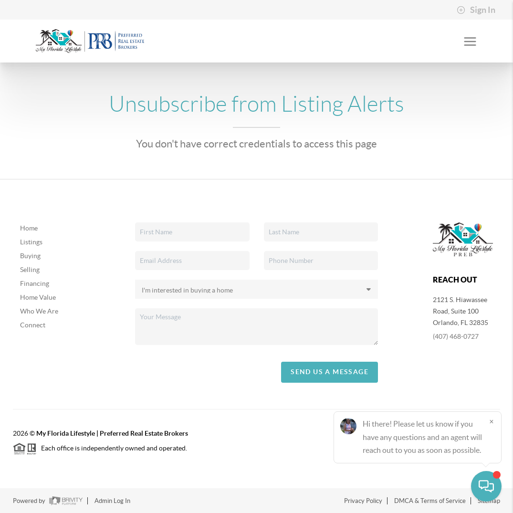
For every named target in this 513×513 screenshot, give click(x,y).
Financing (34, 283)
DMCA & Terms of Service (430, 500)
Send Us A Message (329, 372)
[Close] (491, 421)
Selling (30, 269)
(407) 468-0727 (456, 336)
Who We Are (39, 311)
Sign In (476, 10)
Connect (32, 325)
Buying (30, 256)
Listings (31, 242)
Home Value (38, 297)
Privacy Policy (363, 500)
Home (29, 228)
